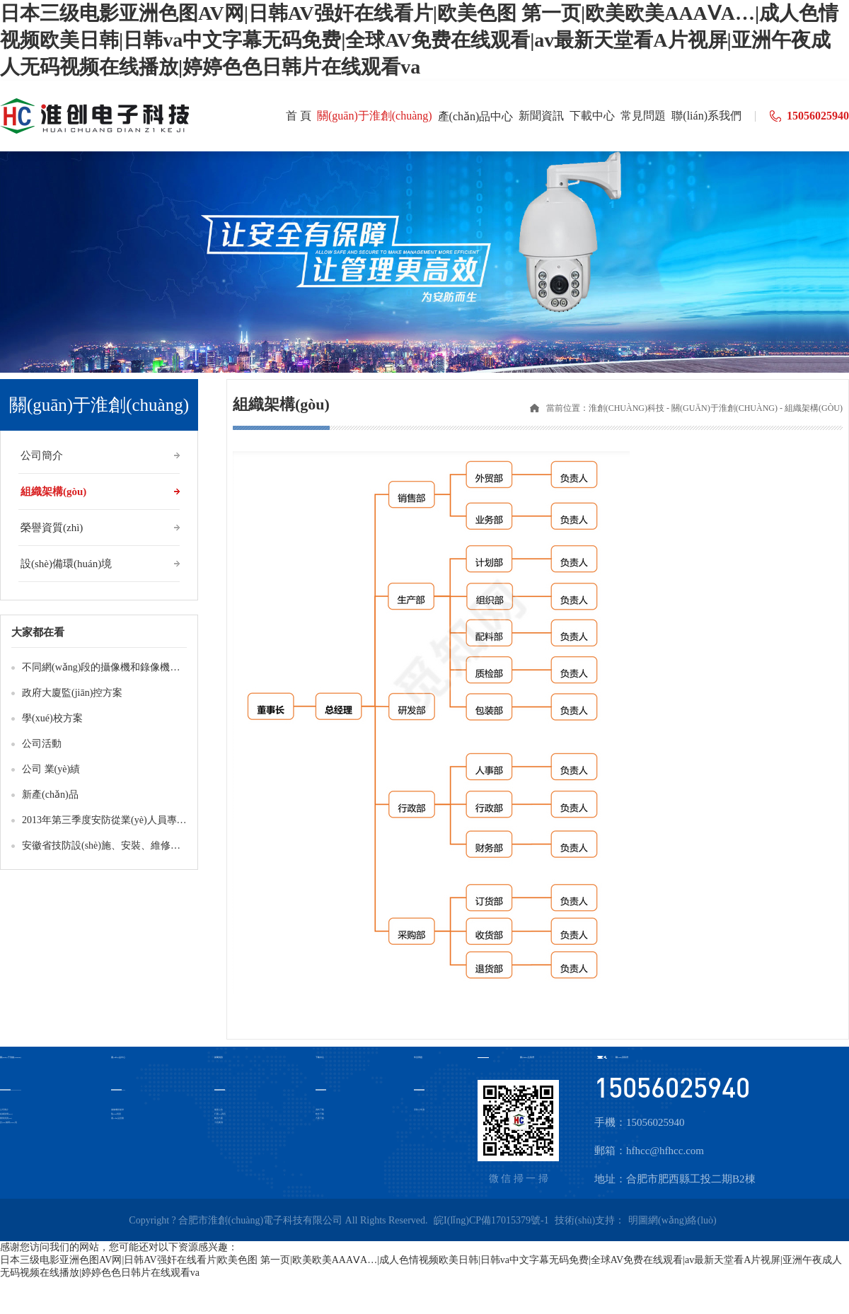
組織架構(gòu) (53, 491)
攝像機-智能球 (118, 1110)
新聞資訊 (218, 1057)
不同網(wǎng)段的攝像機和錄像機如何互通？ (120, 667)
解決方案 (218, 1118)
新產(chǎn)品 (50, 794)
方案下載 (320, 1118)
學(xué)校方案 (52, 718)
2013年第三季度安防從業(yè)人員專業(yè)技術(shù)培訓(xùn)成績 (163, 820)
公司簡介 (42, 455)
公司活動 (42, 743)
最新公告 (218, 1110)
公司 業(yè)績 (51, 769)
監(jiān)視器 (116, 1114)
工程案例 (218, 1123)
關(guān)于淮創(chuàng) (724, 408)
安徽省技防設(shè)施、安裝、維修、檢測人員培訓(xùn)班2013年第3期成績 (183, 845)
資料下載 (320, 1110)
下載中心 (320, 1057)
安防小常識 (419, 1110)
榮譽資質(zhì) (52, 527)
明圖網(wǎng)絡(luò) (672, 1220)
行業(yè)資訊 (220, 1114)
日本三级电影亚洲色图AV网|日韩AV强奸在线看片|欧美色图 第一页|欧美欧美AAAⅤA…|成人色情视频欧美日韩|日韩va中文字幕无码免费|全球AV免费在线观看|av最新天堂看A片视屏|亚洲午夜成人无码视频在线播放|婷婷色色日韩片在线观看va (419, 40)
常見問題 (418, 1057)
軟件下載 (320, 1114)
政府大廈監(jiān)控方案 (72, 692)
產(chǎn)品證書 (117, 1118)
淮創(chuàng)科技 (626, 408)
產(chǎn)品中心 (118, 1057)
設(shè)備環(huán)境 (66, 563)
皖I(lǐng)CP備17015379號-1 (491, 1220)
